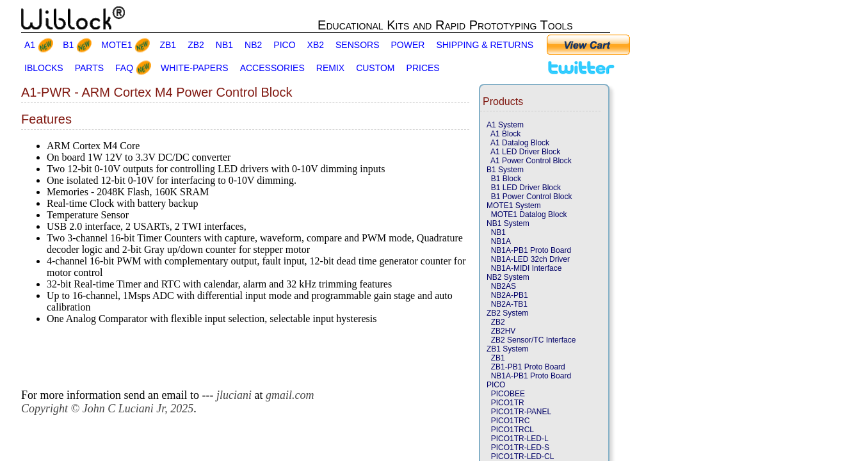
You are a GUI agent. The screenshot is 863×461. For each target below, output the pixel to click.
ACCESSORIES (272, 68)
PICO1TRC (508, 420)
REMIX (330, 68)
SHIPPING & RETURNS (484, 45)
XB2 (315, 45)
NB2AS (501, 286)
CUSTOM (375, 68)
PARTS (89, 68)
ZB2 (196, 45)
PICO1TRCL (510, 429)
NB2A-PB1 (507, 295)
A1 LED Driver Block (523, 151)
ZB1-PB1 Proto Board (526, 366)
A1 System (505, 124)
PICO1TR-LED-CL (520, 456)
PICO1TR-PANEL (519, 411)
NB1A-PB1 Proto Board (529, 250)
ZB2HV (501, 331)
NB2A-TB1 (507, 304)
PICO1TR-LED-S (518, 447)
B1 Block (504, 178)
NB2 (253, 45)
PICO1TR (505, 402)
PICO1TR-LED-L (518, 438)
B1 (68, 45)
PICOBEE (506, 393)
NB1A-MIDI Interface (524, 268)
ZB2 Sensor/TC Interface (531, 340)
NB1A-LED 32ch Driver (528, 259)
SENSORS (357, 45)
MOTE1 (116, 45)
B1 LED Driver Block (524, 187)
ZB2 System (507, 313)
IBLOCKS (43, 68)
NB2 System (508, 277)
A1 (29, 45)
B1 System (505, 169)
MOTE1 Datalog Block (527, 214)
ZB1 (167, 45)
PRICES (423, 68)
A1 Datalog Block (518, 142)
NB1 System (508, 223)
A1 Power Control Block (529, 160)
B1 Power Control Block (529, 196)
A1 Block (503, 133)
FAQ (124, 68)
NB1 (224, 45)
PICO (284, 45)
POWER (408, 45)
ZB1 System (507, 348)
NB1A (499, 241)
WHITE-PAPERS (195, 68)
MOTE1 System (514, 205)
